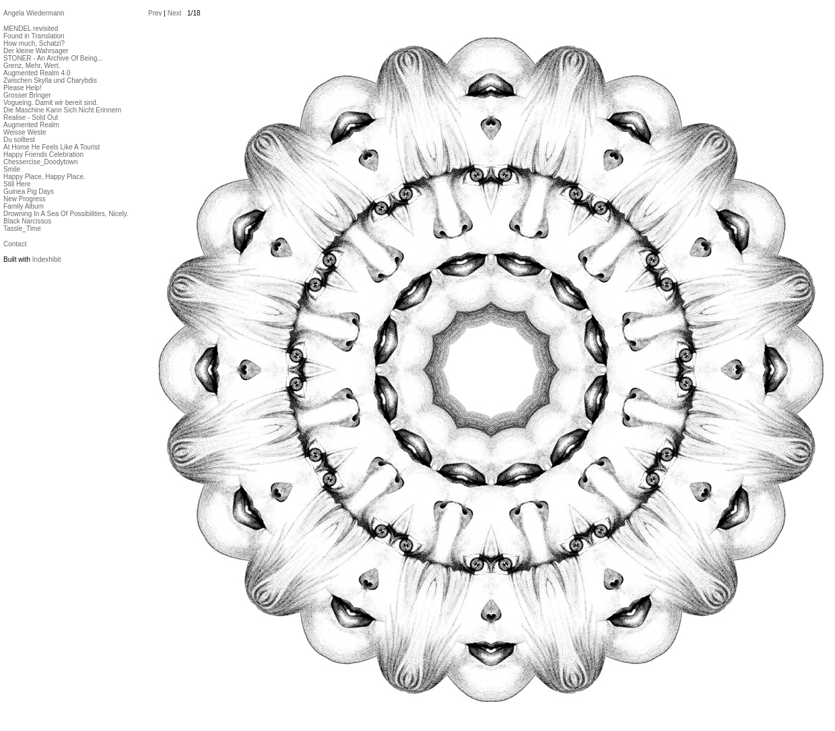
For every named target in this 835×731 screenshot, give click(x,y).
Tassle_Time (22, 228)
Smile (11, 169)
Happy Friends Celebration (43, 154)
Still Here (17, 184)
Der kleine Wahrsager (35, 51)
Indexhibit (46, 259)
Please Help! (22, 88)
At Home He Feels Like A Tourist (51, 147)
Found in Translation (34, 36)
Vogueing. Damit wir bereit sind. (50, 102)
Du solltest (19, 139)
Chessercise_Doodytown (40, 162)
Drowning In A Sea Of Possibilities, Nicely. (65, 213)
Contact (14, 244)
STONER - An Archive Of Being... (53, 58)
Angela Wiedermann (34, 13)
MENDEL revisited (30, 28)
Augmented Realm (31, 125)
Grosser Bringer (27, 95)
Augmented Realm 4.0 (37, 73)
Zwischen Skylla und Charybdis (50, 80)
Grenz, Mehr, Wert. (31, 65)
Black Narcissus (27, 221)
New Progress (24, 199)
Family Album (23, 206)
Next (175, 13)
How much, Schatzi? (34, 43)
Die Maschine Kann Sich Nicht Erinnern (62, 110)
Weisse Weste (24, 132)
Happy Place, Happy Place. (44, 176)
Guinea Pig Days (28, 191)
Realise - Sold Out (30, 117)
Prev (155, 13)
